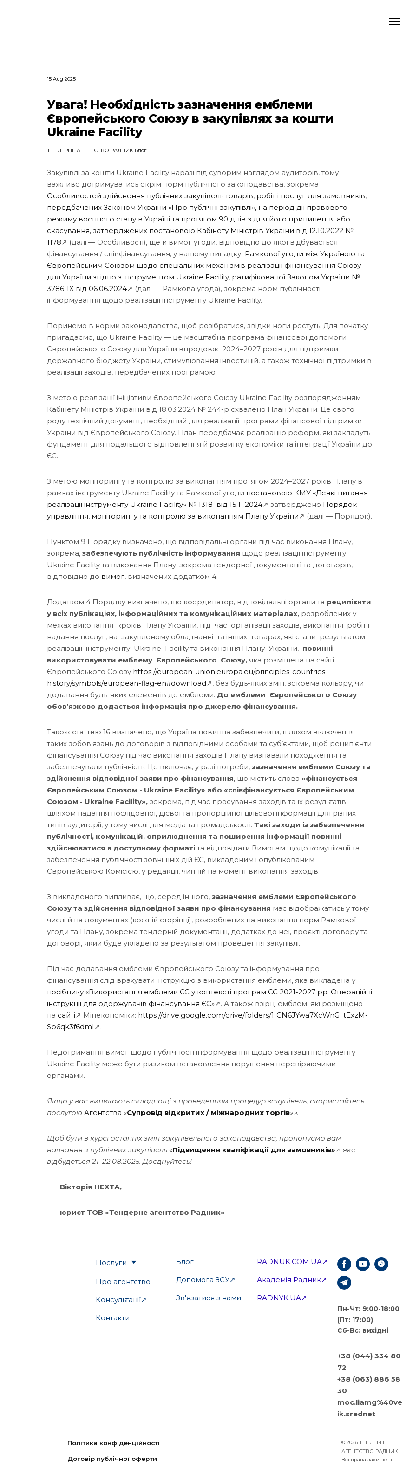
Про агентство (123, 1281)
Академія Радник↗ (292, 1279)
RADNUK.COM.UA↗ (292, 1261)
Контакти (113, 1317)
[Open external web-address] (52, 21)
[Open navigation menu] (395, 21)
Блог (185, 1261)
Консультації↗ (121, 1299)
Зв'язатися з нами (208, 1297)
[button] (344, 1264)
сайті (66, 1015)
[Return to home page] (291, 1451)
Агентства (103, 1112)
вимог (112, 576)
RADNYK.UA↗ (282, 1297)
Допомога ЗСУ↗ (206, 1279)
